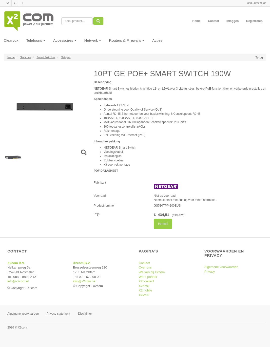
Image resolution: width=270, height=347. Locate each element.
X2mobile (145, 290)
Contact (213, 21)
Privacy (209, 271)
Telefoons (35, 40)
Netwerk (92, 40)
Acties (157, 40)
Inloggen (232, 21)
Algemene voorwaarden (221, 267)
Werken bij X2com (152, 272)
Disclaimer (85, 313)
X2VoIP (144, 295)
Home (196, 21)
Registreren (254, 21)
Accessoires (65, 40)
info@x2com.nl (18, 281)
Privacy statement (58, 313)
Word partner (148, 277)
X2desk (144, 286)
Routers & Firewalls (126, 40)
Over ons (145, 267)
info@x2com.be (84, 281)
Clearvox (11, 40)
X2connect (146, 281)
